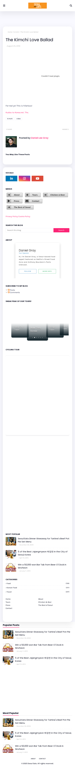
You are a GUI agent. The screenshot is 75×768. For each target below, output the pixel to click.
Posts (11, 290)
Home (10, 32)
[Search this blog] (29, 230)
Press (16, 201)
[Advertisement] (14, 484)
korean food (38, 588)
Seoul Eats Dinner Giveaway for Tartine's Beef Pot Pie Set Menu (43, 540)
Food (38, 583)
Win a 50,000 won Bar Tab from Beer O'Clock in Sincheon (42, 566)
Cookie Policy (24, 216)
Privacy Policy (12, 216)
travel (38, 592)
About (16, 195)
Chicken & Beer (57, 195)
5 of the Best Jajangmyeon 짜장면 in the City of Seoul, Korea (43, 553)
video (18, 119)
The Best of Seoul (22, 207)
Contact (35, 201)
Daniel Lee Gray (39, 138)
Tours (35, 195)
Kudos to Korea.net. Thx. (17, 112)
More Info (47, 271)
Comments (14, 292)
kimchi (16, 32)
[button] (32, 337)
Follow (27, 271)
